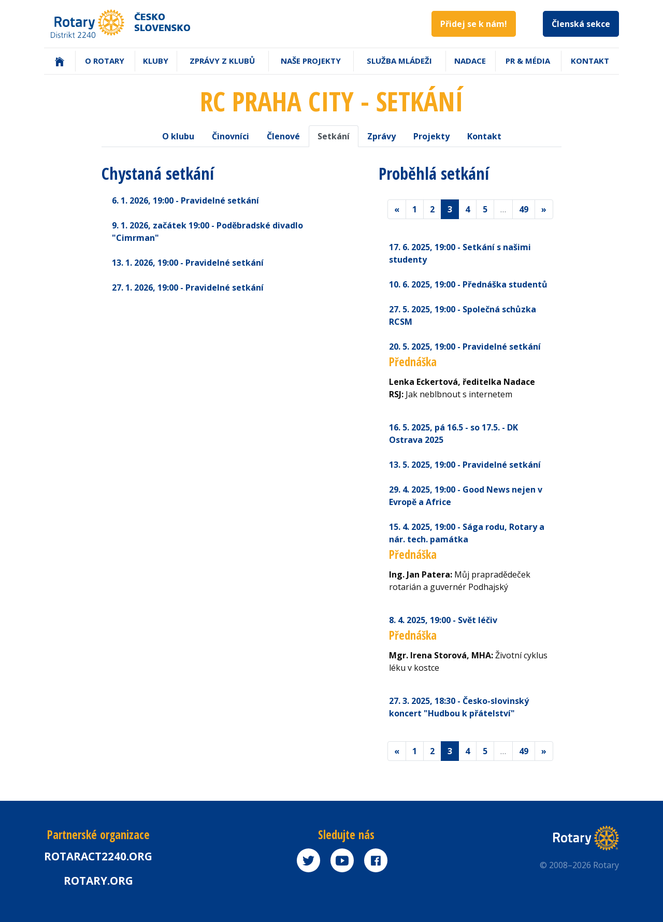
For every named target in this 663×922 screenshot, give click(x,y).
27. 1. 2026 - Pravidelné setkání (188, 287)
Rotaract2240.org (98, 856)
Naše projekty (311, 60)
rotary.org (98, 880)
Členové (283, 136)
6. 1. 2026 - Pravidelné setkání (185, 200)
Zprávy (381, 136)
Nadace (470, 60)
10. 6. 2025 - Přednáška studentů (468, 284)
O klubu (178, 136)
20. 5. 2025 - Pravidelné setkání (465, 346)
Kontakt (590, 60)
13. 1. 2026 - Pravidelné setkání (188, 262)
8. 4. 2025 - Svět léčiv (443, 620)
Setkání (334, 136)
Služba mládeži (399, 60)
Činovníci (230, 136)
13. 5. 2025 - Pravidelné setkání (465, 464)
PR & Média (528, 60)
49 (523, 209)
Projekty (431, 136)
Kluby (155, 60)
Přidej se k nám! (473, 24)
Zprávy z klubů (222, 60)
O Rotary (104, 60)
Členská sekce (581, 24)
